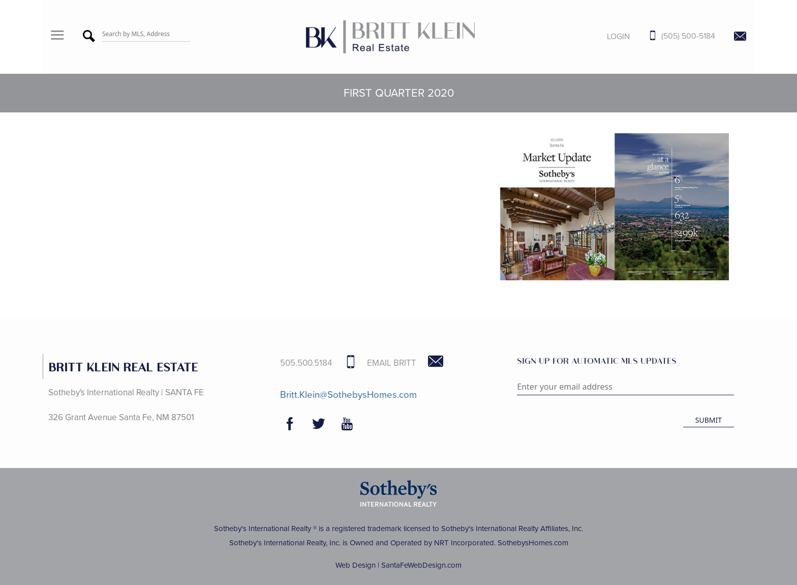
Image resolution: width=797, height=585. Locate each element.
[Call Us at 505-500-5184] (674, 36)
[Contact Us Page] (732, 36)
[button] (57, 36)
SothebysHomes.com (533, 542)
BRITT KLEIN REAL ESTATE (123, 366)
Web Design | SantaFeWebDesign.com (398, 565)
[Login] (610, 36)
